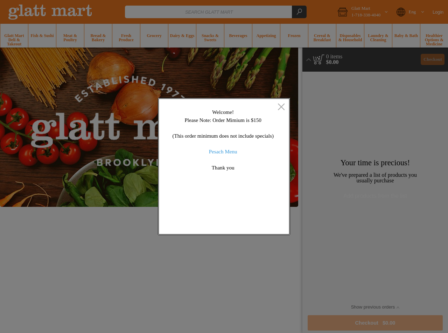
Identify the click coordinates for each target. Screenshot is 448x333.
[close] (281, 107)
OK (260, 224)
